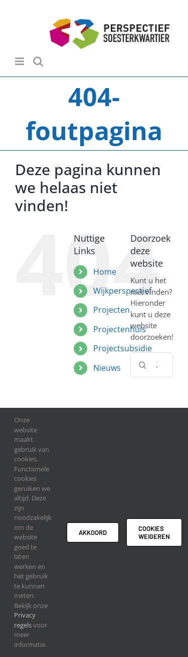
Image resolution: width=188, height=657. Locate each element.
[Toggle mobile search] (38, 61)
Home (104, 271)
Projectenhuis (119, 329)
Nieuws (107, 367)
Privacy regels (25, 619)
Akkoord (93, 532)
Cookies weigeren (154, 532)
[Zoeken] (142, 364)
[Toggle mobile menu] (20, 61)
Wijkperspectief (122, 290)
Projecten (111, 309)
